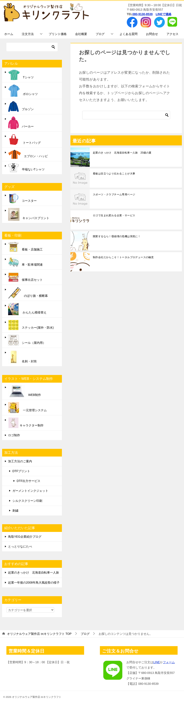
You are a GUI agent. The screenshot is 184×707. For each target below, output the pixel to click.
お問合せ (152, 34)
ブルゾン (21, 106)
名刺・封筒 (22, 357)
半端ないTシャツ (26, 167)
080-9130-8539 (142, 14)
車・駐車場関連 (25, 262)
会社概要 (81, 34)
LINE (156, 662)
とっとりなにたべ (20, 546)
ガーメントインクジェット (30, 490)
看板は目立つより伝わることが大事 (114, 173)
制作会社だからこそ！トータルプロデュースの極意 (123, 257)
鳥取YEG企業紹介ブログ (24, 536)
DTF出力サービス (28, 481)
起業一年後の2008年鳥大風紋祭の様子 (34, 582)
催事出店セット (25, 277)
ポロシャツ (23, 91)
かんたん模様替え (27, 309)
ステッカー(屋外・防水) (31, 325)
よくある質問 (128, 34)
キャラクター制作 (26, 422)
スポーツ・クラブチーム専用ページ (114, 194)
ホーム (8, 34)
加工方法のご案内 (20, 461)
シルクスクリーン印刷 (27, 500)
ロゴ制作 (14, 435)
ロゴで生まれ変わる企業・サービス (114, 215)
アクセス (172, 34)
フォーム (169, 662)
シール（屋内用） (27, 340)
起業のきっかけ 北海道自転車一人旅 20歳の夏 (122, 152)
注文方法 (28, 34)
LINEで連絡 (163, 14)
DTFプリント (21, 471)
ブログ (100, 34)
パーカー (21, 122)
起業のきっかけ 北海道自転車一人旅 (33, 572)
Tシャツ (21, 75)
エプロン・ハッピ (28, 154)
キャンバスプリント (28, 214)
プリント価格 (58, 34)
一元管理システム (27, 407)
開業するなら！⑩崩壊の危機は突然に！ (116, 236)
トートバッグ (24, 139)
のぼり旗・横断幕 (28, 293)
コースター (22, 198)
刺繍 (15, 510)
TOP (39, 633)
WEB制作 (24, 391)
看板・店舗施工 (25, 247)
